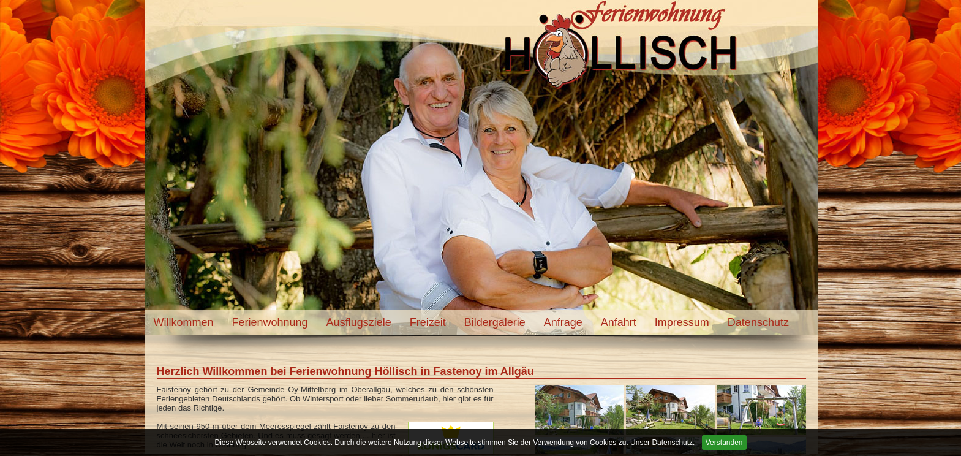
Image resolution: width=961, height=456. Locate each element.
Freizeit (428, 322)
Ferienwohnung (270, 322)
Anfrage (563, 322)
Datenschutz (758, 322)
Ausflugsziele (358, 322)
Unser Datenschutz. (662, 442)
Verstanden (724, 442)
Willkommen (184, 322)
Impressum (682, 322)
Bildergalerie (495, 322)
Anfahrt (618, 322)
